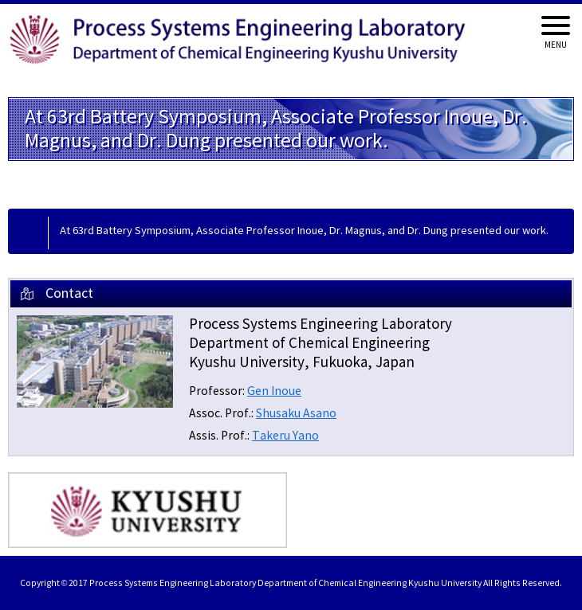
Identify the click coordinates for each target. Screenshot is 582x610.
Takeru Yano (285, 436)
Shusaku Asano (296, 413)
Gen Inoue (274, 391)
